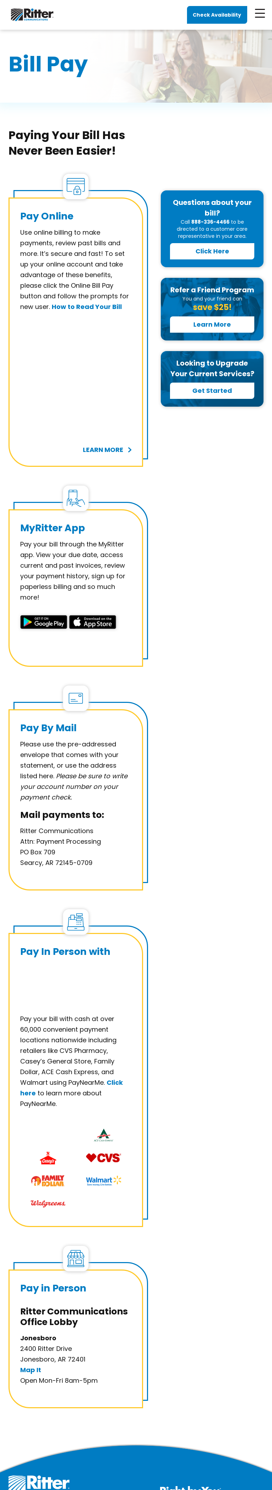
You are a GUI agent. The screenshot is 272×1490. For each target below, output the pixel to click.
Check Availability (217, 14)
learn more (103, 368)
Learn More (212, 324)
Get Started (212, 390)
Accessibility (183, 1465)
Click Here (212, 251)
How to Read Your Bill (87, 306)
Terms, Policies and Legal (127, 1465)
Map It (30, 1249)
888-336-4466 (210, 221)
